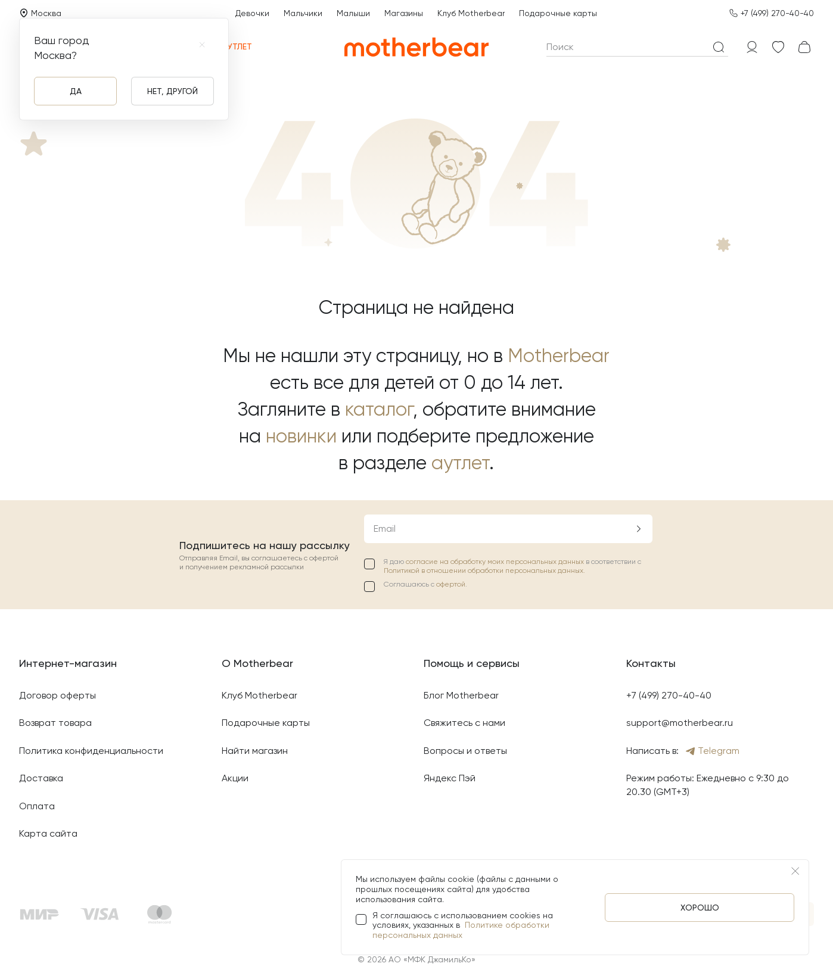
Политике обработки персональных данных (460, 930)
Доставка (41, 778)
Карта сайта (48, 833)
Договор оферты (57, 695)
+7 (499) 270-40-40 (777, 13)
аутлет (460, 463)
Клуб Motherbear (471, 13)
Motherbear (559, 356)
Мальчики (303, 13)
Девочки (252, 13)
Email (385, 528)
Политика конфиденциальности (91, 750)
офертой (450, 584)
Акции (235, 778)
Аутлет (230, 47)
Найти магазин (255, 750)
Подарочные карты (558, 13)
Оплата (37, 806)
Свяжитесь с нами (464, 722)
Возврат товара (55, 722)
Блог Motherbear (461, 695)
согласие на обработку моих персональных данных (496, 561)
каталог (379, 409)
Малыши (353, 13)
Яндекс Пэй (449, 778)
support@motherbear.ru (679, 722)
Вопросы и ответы (465, 750)
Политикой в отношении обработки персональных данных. (484, 570)
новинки (301, 436)
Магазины (403, 13)
